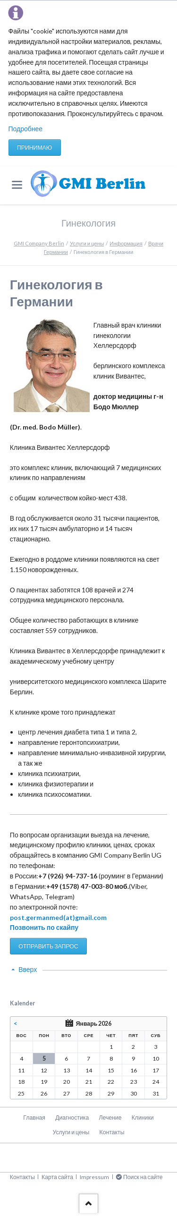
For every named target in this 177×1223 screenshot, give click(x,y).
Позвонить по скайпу (44, 927)
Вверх (27, 969)
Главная (34, 1117)
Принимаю (34, 147)
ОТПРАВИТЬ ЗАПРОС (48, 946)
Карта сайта (57, 1177)
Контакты (112, 1132)
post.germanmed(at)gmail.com (58, 917)
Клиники (143, 1117)
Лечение (110, 1117)
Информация (126, 243)
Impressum (94, 1177)
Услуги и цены (87, 243)
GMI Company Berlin (39, 243)
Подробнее (25, 129)
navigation (17, 185)
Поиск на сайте (143, 1177)
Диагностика (72, 1117)
